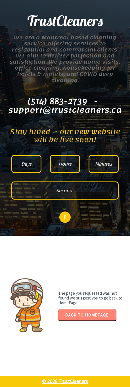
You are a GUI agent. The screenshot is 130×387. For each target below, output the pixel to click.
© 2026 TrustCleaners (65, 381)
